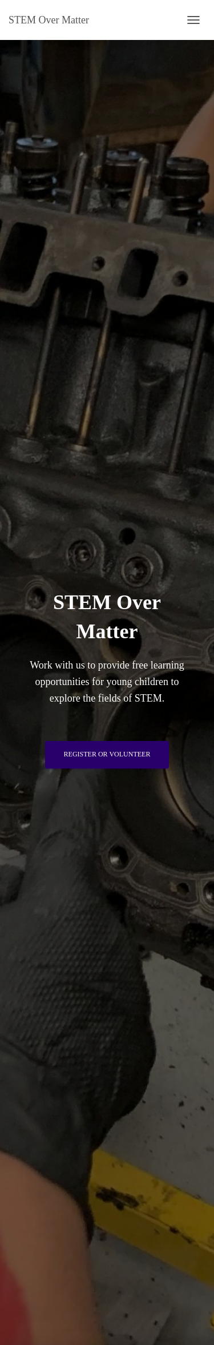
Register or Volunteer (107, 754)
